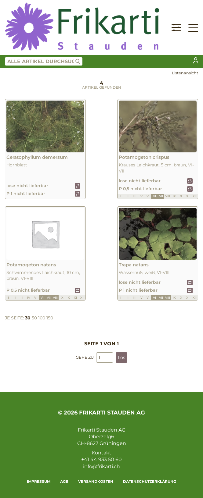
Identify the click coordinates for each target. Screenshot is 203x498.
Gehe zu (85, 357)
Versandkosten (95, 481)
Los (121, 357)
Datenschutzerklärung (149, 481)
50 (34, 318)
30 (28, 318)
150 (49, 318)
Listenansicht (185, 73)
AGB (64, 481)
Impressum (38, 481)
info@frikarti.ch (101, 466)
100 (41, 318)
